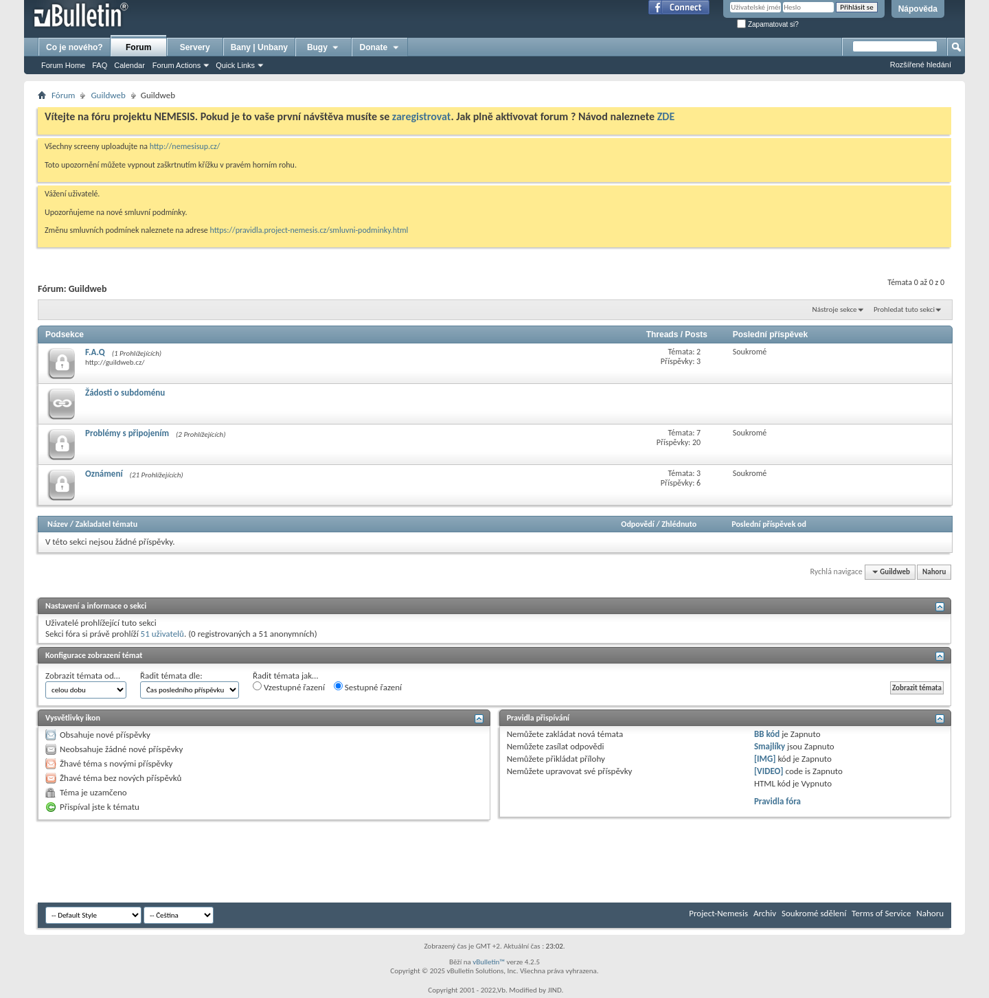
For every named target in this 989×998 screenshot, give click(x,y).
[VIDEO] (769, 771)
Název (57, 524)
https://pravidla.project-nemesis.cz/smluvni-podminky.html (309, 230)
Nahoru (934, 571)
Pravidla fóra (777, 801)
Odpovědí (637, 524)
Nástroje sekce (834, 309)
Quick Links (235, 65)
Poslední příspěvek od (768, 524)
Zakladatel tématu (106, 524)
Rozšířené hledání (920, 64)
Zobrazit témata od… (82, 675)
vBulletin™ (489, 961)
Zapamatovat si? (768, 24)
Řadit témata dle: (171, 675)
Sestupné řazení (368, 686)
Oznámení (104, 473)
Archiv (764, 913)
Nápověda (917, 9)
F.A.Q (95, 352)
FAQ (99, 65)
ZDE (666, 116)
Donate (380, 47)
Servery (195, 47)
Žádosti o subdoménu (125, 392)
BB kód (767, 734)
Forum (138, 47)
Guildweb (108, 95)
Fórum (63, 95)
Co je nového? (74, 47)
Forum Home (63, 65)
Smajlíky (769, 746)
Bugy (323, 47)
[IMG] (765, 758)
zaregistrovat (421, 116)
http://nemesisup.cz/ (185, 146)
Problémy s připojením (127, 433)
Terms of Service (881, 913)
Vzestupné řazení (289, 686)
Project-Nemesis (718, 913)
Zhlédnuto (678, 524)
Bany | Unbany (259, 47)
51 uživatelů (162, 633)
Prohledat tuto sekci (904, 309)
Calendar (129, 65)
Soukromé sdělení (814, 913)
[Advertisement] (288, 861)
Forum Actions (176, 65)
